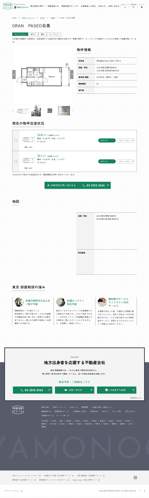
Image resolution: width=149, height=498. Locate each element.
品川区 (62, 425)
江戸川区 (53, 425)
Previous (14, 74)
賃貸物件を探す (35, 7)
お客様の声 (94, 412)
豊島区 (122, 425)
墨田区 (102, 422)
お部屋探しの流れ (82, 7)
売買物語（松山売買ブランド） (24, 481)
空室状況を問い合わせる (55, 185)
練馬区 (114, 425)
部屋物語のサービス (65, 7)
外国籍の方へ (46, 417)
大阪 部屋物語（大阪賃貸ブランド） (94, 477)
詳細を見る (104, 140)
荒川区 (119, 422)
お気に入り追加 (124, 140)
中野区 (97, 425)
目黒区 (70, 425)
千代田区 (44, 422)
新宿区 (69, 422)
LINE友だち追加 (117, 391)
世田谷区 (88, 425)
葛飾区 (43, 425)
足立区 (127, 422)
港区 (61, 422)
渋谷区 (85, 422)
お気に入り (74, 408)
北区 (130, 425)
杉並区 (105, 425)
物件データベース (59, 408)
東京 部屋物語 (10, 6)
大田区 (79, 425)
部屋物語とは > (135, 398)
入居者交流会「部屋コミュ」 (102, 408)
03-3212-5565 (98, 186)
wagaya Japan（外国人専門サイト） (90, 481)
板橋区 (43, 428)
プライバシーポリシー (12, 492)
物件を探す (45, 408)
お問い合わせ (105, 7)
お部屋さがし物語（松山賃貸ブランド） (61, 477)
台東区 (94, 422)
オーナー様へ (62, 417)
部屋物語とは (50, 7)
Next (71, 74)
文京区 (77, 422)
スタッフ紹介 (117, 412)
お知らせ (94, 7)
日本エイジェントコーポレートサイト (26, 477)
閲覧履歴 (84, 408)
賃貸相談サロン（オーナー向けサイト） (56, 481)
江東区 (110, 422)
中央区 (53, 422)
